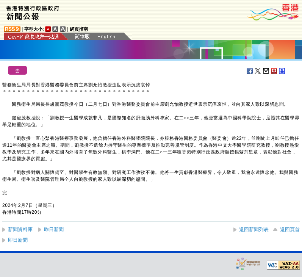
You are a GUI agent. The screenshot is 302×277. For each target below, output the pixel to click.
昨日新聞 (54, 229)
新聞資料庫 (20, 229)
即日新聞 (18, 240)
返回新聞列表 (254, 229)
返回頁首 (290, 229)
